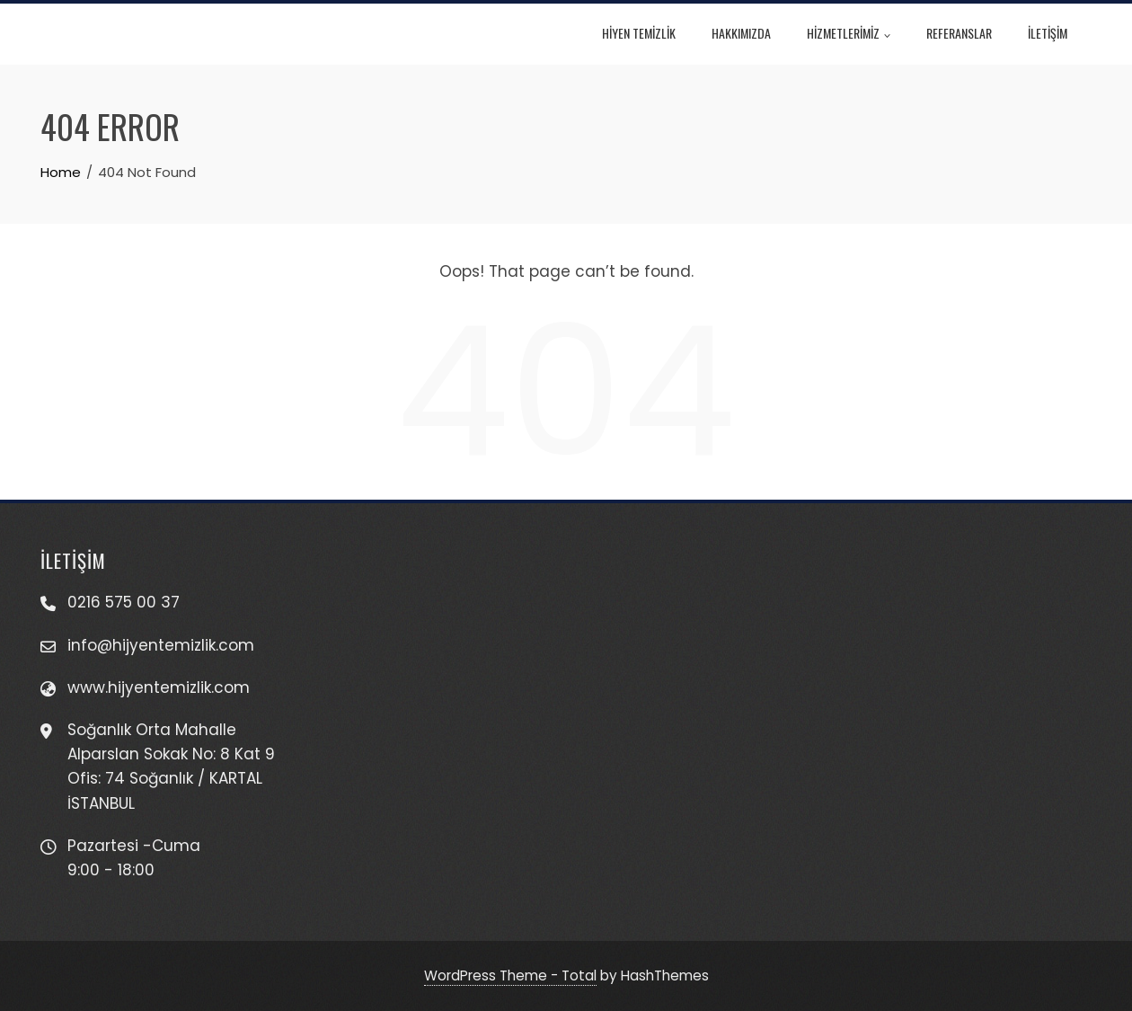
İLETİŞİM (1058, 32)
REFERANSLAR (970, 32)
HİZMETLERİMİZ (859, 35)
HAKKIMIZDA (752, 32)
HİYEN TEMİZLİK (649, 32)
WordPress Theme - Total (510, 975)
